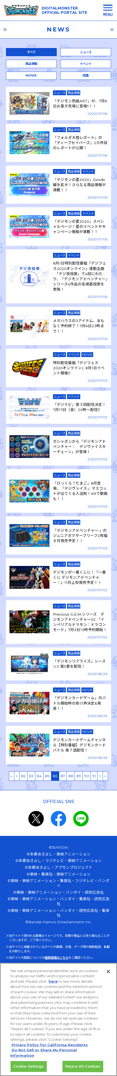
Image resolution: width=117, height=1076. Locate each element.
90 (86, 776)
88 (70, 776)
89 (78, 776)
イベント (86, 64)
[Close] (108, 975)
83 (31, 776)
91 (94, 776)
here (53, 984)
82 (23, 776)
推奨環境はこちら (56, 958)
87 (63, 776)
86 (55, 776)
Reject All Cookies (82, 1069)
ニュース (86, 52)
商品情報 (31, 64)
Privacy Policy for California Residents (50, 1048)
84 (39, 776)
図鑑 (86, 75)
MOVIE (31, 75)
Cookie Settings (28, 1069)
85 (47, 776)
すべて (31, 52)
